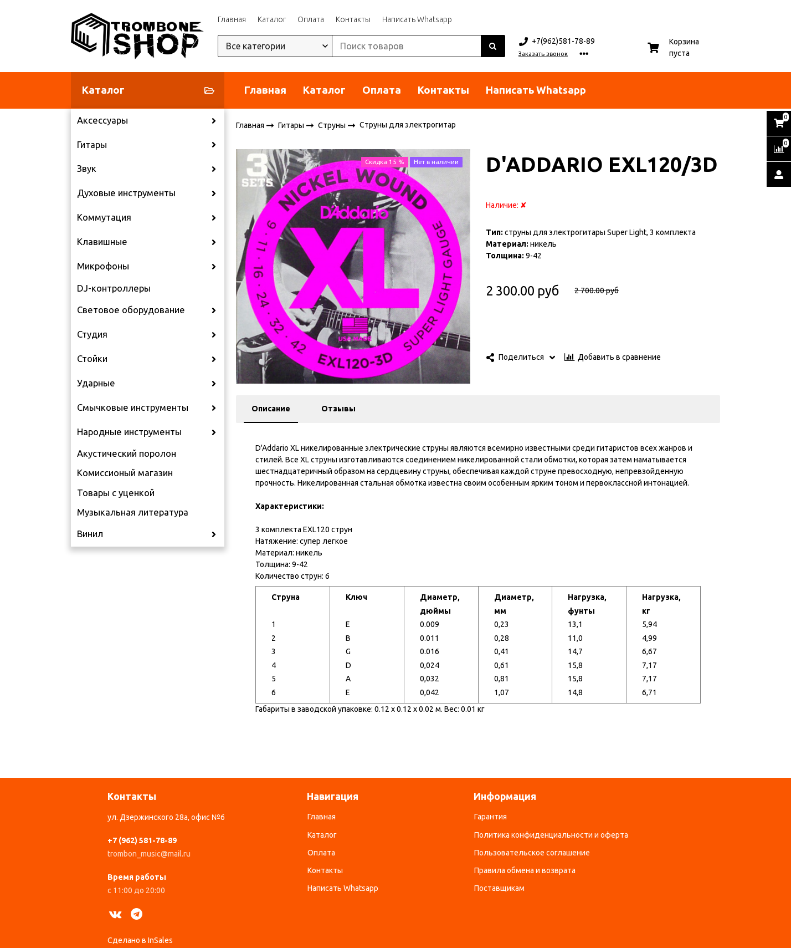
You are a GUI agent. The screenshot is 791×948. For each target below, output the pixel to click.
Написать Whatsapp (417, 19)
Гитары (92, 145)
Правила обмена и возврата (525, 870)
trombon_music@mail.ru (149, 853)
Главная (232, 19)
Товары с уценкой (116, 493)
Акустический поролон (126, 453)
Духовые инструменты (126, 193)
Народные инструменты (129, 432)
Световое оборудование (131, 310)
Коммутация (104, 217)
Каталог (272, 19)
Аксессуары (102, 120)
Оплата (310, 19)
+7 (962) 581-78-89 (142, 840)
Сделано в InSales (140, 940)
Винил (90, 534)
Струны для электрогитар (407, 124)
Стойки (92, 359)
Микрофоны (103, 266)
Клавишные (102, 242)
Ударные (96, 383)
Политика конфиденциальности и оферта (551, 834)
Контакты (353, 19)
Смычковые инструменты (132, 407)
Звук (86, 169)
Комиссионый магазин (125, 473)
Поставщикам (499, 888)
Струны (332, 124)
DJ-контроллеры (114, 288)
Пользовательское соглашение (532, 852)
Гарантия (490, 816)
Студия (92, 334)
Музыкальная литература (132, 512)
